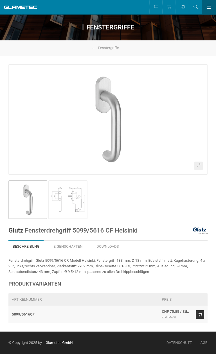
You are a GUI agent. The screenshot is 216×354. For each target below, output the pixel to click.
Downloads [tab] (107, 246)
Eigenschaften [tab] (67, 246)
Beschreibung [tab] (26, 246)
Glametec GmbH (59, 343)
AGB (204, 343)
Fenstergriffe (108, 48)
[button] (108, 119)
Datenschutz (179, 343)
